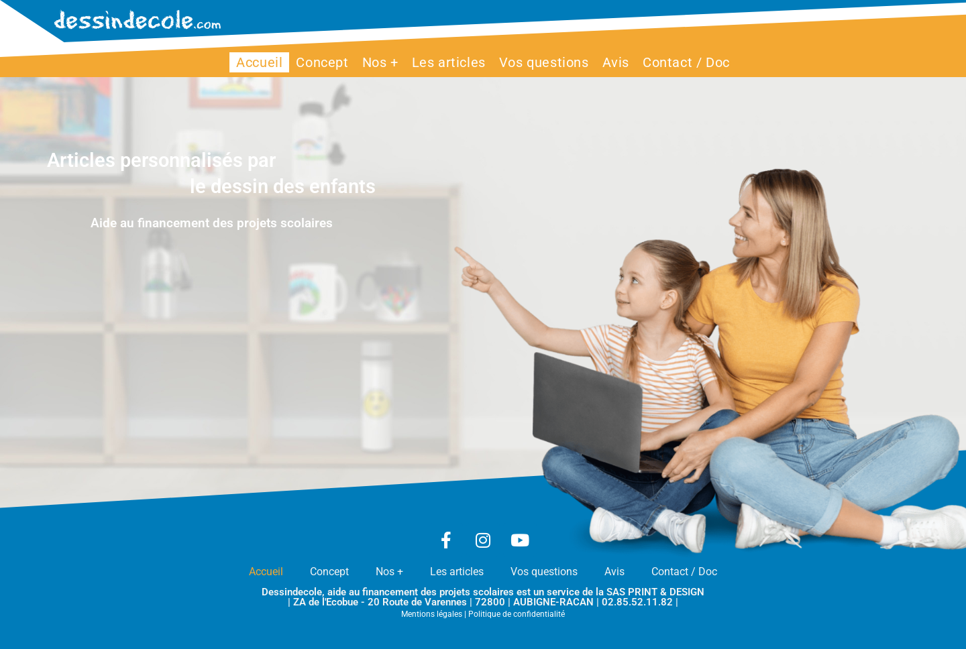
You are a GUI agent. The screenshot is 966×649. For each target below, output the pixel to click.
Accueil (266, 571)
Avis (614, 571)
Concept (329, 571)
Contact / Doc (684, 571)
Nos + (389, 571)
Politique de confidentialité (516, 614)
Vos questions (544, 571)
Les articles (457, 571)
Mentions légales (431, 614)
